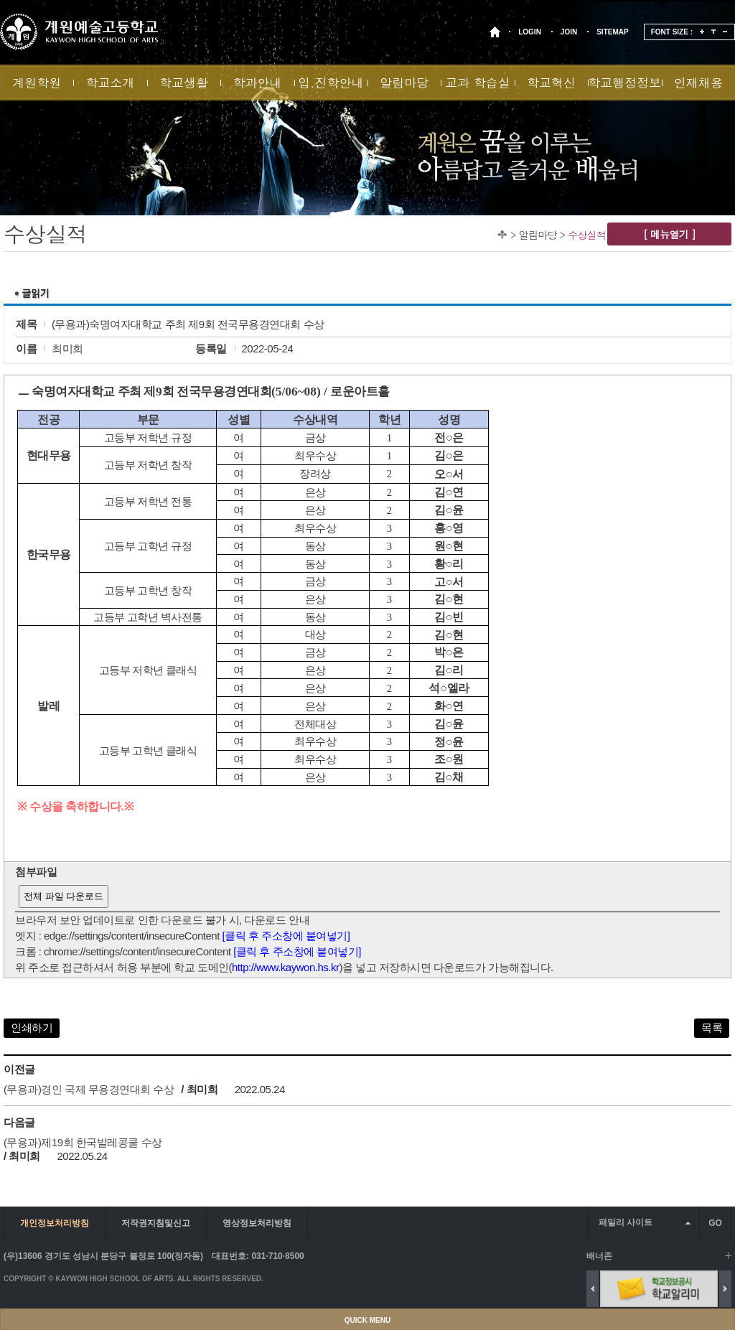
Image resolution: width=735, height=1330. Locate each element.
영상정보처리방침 (257, 1223)
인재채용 (698, 82)
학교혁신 (551, 82)
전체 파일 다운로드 (63, 896)
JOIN (569, 32)
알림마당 (404, 82)
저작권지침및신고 (155, 1223)
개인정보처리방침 (54, 1223)
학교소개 (110, 82)
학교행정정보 (624, 82)
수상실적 (587, 235)
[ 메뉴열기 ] (669, 234)
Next (725, 1288)
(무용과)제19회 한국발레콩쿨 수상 (83, 1142)
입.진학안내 (330, 82)
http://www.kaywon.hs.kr (285, 967)
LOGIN (529, 32)
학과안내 (257, 82)
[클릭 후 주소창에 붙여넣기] (286, 935)
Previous (592, 1288)
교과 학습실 (477, 82)
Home (502, 234)
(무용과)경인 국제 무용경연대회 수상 (89, 1089)
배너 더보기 (728, 1255)
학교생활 (183, 82)
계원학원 (36, 82)
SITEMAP (612, 32)
